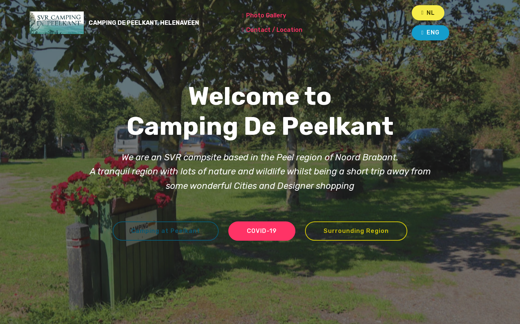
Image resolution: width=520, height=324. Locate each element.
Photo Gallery (279, 15)
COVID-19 (262, 230)
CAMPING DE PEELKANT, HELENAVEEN (154, 22)
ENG (430, 32)
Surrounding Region (356, 230)
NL (428, 12)
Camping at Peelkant (165, 230)
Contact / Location (287, 29)
